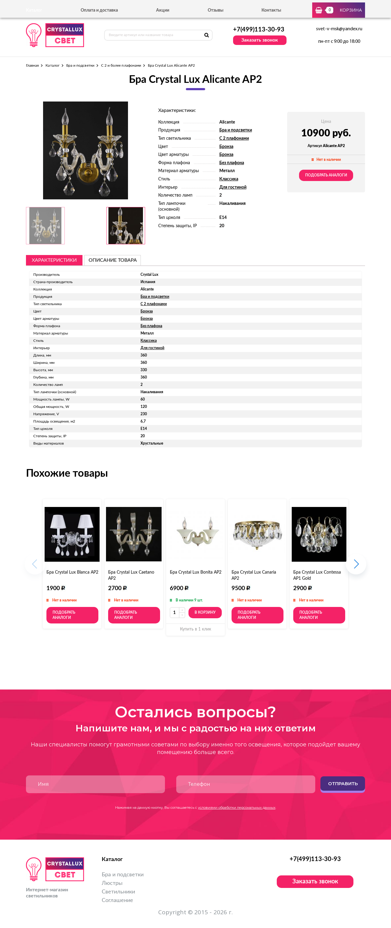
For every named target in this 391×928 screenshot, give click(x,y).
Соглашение (117, 900)
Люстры (112, 883)
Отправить (343, 783)
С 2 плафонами (234, 138)
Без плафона (231, 163)
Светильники (118, 892)
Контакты (271, 10)
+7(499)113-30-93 (258, 30)
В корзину (205, 612)
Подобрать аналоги (326, 175)
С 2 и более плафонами (121, 65)
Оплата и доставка (99, 10)
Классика (228, 179)
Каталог (52, 65)
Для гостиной (233, 187)
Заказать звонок (259, 40)
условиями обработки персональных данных (237, 807)
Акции (162, 10)
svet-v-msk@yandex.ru (339, 29)
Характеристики (54, 260)
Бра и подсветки (80, 65)
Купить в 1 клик (195, 629)
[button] (356, 567)
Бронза (226, 147)
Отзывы (215, 10)
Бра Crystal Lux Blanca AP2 (72, 572)
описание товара (113, 260)
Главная (32, 65)
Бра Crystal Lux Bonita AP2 (195, 572)
